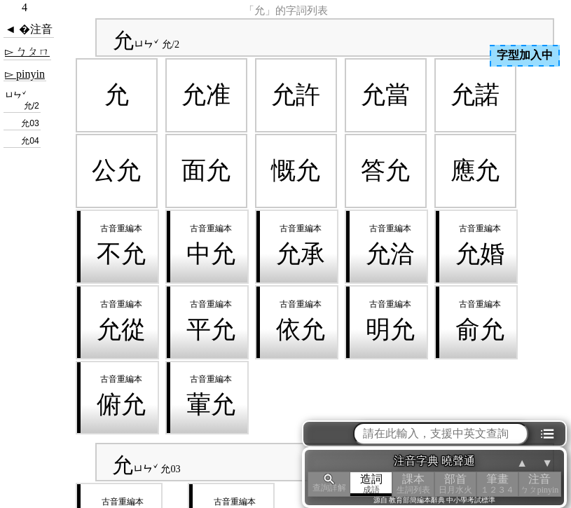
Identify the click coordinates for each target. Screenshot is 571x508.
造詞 (371, 484)
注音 (539, 484)
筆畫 (497, 484)
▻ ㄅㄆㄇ (27, 51)
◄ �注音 (29, 29)
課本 (413, 484)
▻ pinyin (25, 74)
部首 (455, 484)
